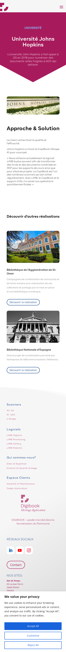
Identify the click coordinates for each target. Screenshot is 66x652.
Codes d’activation (17, 488)
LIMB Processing (16, 439)
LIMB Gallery (14, 443)
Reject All (33, 645)
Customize (33, 635)
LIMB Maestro (14, 448)
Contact (15, 565)
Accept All (33, 626)
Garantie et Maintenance (21, 484)
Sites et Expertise (17, 464)
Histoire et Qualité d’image (22, 468)
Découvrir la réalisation (23, 302)
